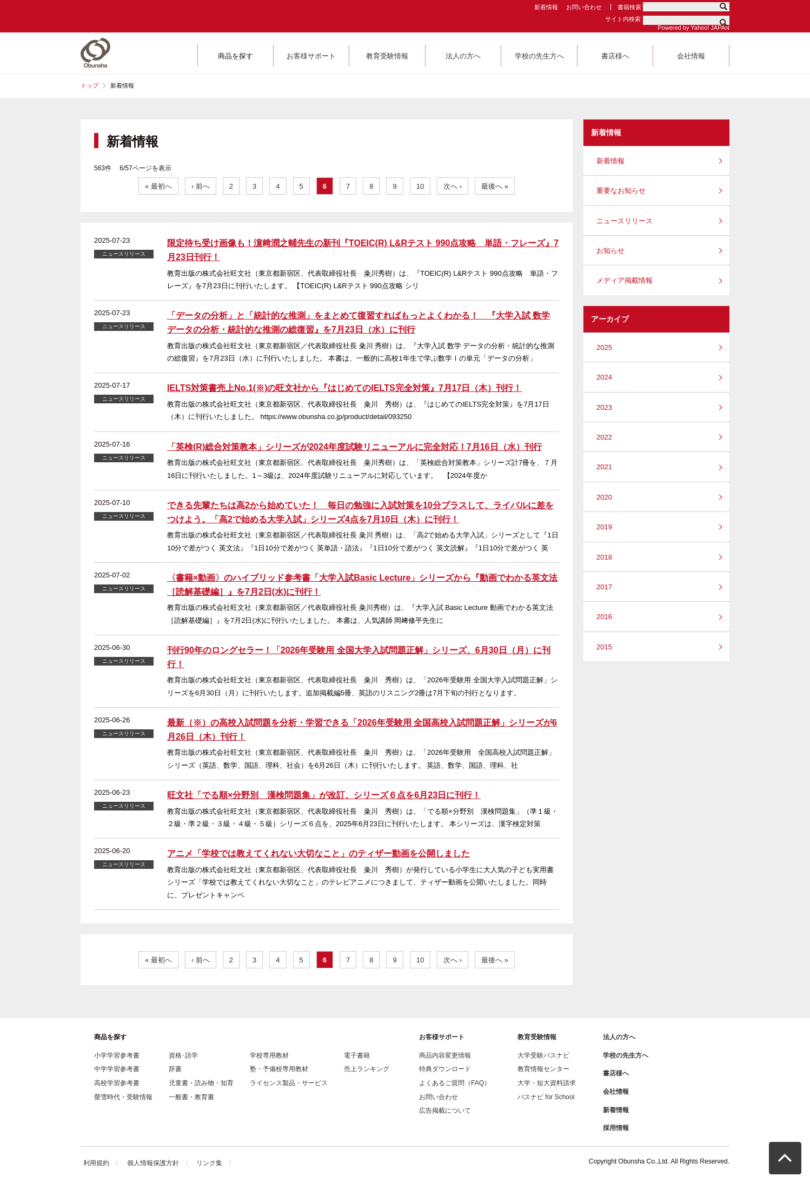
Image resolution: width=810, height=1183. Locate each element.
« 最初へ (158, 186)
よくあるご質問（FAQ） (454, 1083)
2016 (604, 617)
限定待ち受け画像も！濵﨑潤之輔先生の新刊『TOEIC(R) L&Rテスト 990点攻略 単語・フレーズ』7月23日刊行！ (363, 250)
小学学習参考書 (117, 1055)
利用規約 (96, 1163)
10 (420, 186)
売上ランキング (366, 1069)
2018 (604, 557)
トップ (89, 85)
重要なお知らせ (621, 191)
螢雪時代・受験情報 (123, 1097)
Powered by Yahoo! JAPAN (693, 27)
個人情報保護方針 (153, 1163)
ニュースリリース (624, 221)
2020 (604, 497)
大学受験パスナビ (543, 1055)
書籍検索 (629, 7)
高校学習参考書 (117, 1083)
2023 (604, 407)
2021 (604, 467)
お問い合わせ (584, 7)
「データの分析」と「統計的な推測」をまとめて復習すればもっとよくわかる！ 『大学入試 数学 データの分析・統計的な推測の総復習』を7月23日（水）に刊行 (358, 322)
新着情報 (546, 7)
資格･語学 (183, 1055)
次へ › (452, 186)
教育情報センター (543, 1069)
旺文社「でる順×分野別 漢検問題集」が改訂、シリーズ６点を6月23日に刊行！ (324, 795)
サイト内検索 (623, 19)
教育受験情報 (536, 1037)
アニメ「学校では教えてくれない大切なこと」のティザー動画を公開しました (318, 853)
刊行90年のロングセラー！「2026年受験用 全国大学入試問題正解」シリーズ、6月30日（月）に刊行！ (358, 657)
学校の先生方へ (625, 1055)
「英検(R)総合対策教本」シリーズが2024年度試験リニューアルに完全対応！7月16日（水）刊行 (354, 446)
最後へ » (494, 186)
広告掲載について (445, 1110)
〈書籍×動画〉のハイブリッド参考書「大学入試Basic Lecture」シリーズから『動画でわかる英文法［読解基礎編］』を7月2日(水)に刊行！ (362, 584)
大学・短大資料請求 (546, 1083)
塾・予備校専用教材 (279, 1069)
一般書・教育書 (191, 1097)
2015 (604, 647)
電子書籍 (357, 1055)
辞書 (175, 1069)
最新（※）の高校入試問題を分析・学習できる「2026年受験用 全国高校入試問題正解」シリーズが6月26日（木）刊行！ (362, 729)
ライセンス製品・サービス (289, 1083)
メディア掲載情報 (624, 280)
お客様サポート (441, 1037)
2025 (604, 347)
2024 (604, 377)
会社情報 (616, 1091)
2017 (604, 587)
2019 (604, 527)
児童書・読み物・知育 (201, 1083)
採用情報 (616, 1128)
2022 (604, 437)
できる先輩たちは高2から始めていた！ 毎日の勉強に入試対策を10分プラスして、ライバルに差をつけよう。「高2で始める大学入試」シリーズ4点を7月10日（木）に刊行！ (360, 512)
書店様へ (616, 1073)
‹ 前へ (200, 186)
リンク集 (209, 1163)
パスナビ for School (545, 1097)
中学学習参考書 (117, 1069)
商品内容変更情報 (445, 1055)
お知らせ (610, 251)
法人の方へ (619, 1037)
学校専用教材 (269, 1055)
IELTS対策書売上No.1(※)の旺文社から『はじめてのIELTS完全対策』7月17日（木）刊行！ (344, 388)
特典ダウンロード (445, 1069)
